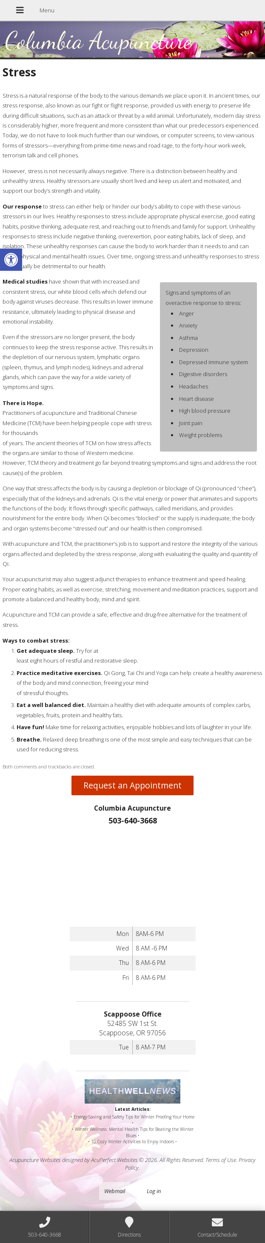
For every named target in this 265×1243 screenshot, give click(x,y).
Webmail (114, 1191)
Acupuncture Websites (35, 1160)
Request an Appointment (132, 785)
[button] (11, 260)
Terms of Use (220, 1160)
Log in (154, 1191)
